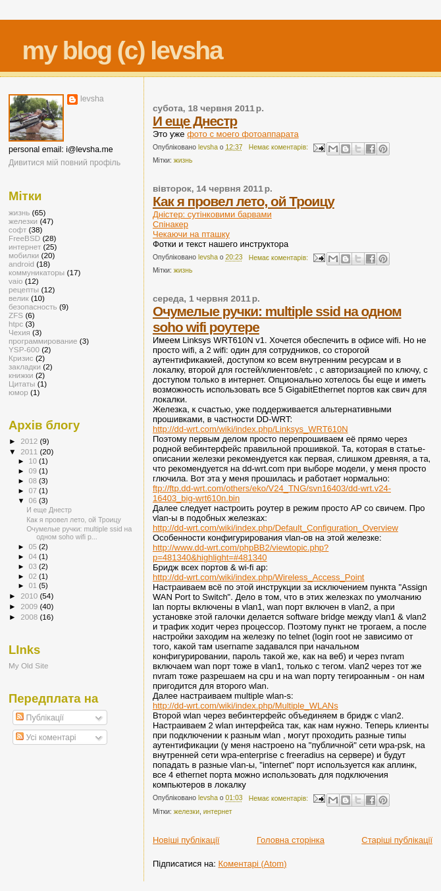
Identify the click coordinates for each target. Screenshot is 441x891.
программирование (43, 341)
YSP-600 (24, 349)
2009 (29, 606)
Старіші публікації (396, 840)
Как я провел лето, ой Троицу (243, 201)
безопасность (33, 306)
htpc (16, 323)
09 (34, 471)
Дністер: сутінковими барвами (212, 214)
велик (19, 298)
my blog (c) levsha (122, 50)
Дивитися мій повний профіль (64, 162)
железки (186, 811)
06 (34, 500)
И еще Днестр (195, 120)
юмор (18, 392)
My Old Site (29, 665)
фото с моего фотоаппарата (243, 134)
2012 (29, 441)
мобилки (24, 255)
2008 (29, 616)
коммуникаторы (37, 272)
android (21, 263)
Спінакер (170, 224)
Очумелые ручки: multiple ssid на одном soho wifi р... (79, 533)
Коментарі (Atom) (253, 864)
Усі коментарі (46, 737)
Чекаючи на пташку (191, 234)
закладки (25, 366)
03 (34, 566)
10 (34, 461)
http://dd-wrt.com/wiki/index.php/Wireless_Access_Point (259, 577)
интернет (217, 811)
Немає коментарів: (279, 147)
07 (34, 491)
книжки (21, 375)
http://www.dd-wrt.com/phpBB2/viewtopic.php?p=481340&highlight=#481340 (240, 552)
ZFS (16, 315)
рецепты (24, 289)
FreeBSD (24, 238)
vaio (16, 281)
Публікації (40, 717)
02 (34, 576)
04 (34, 556)
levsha (92, 98)
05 (34, 547)
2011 (29, 451)
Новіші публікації (186, 840)
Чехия (19, 332)
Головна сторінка (290, 840)
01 (34, 585)
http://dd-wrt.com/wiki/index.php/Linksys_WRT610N (250, 429)
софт (17, 229)
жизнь (183, 160)
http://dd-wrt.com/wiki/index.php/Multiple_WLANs (245, 706)
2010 (29, 595)
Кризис (21, 358)
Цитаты (22, 383)
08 (34, 481)
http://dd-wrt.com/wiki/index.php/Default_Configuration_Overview (275, 528)
